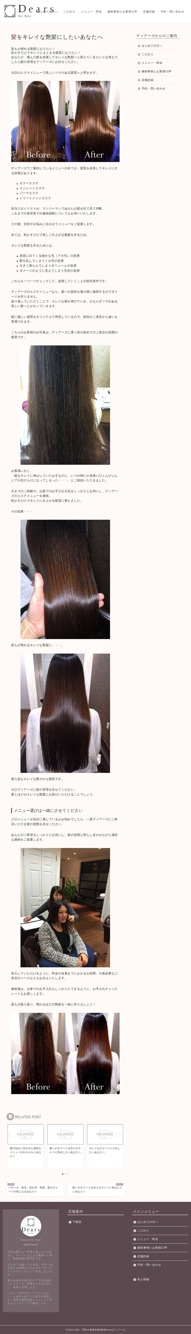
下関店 (77, 1221)
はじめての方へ (47, 11)
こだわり (70, 11)
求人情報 (143, 1279)
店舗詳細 (149, 11)
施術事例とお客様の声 (122, 11)
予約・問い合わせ (172, 11)
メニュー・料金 (91, 11)
